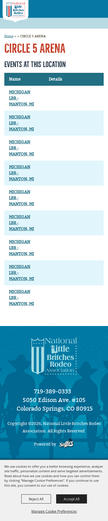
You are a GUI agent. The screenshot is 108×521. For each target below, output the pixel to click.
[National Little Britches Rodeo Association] (15, 11)
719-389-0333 (52, 391)
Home (9, 36)
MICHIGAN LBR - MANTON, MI (21, 98)
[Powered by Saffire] (66, 444)
